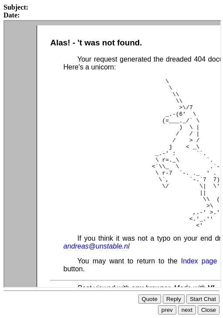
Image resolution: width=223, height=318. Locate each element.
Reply (173, 295)
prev (167, 306)
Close (208, 306)
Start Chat (203, 295)
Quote (150, 295)
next (187, 306)
